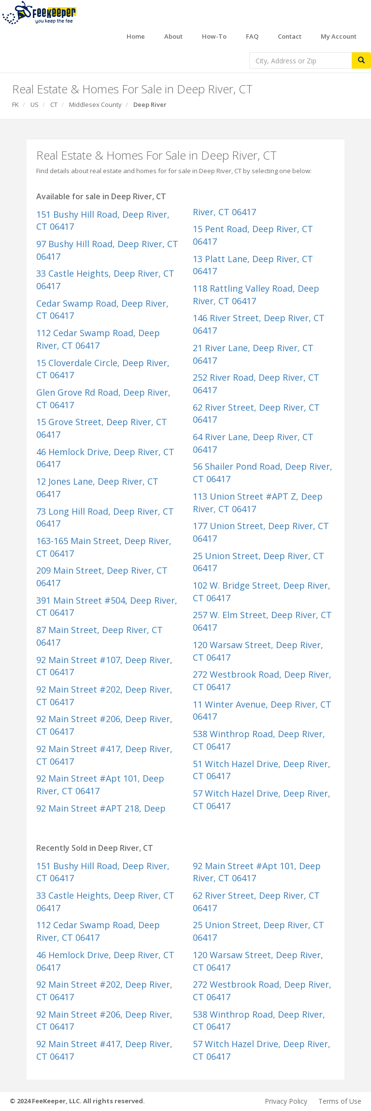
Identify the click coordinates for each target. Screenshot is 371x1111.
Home (136, 36)
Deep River (150, 104)
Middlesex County (95, 104)
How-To (214, 36)
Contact (289, 36)
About (173, 36)
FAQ (252, 36)
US (34, 104)
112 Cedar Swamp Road (98, 339)
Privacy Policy (286, 1101)
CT (53, 104)
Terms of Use (339, 1101)
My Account (339, 36)
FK (15, 104)
